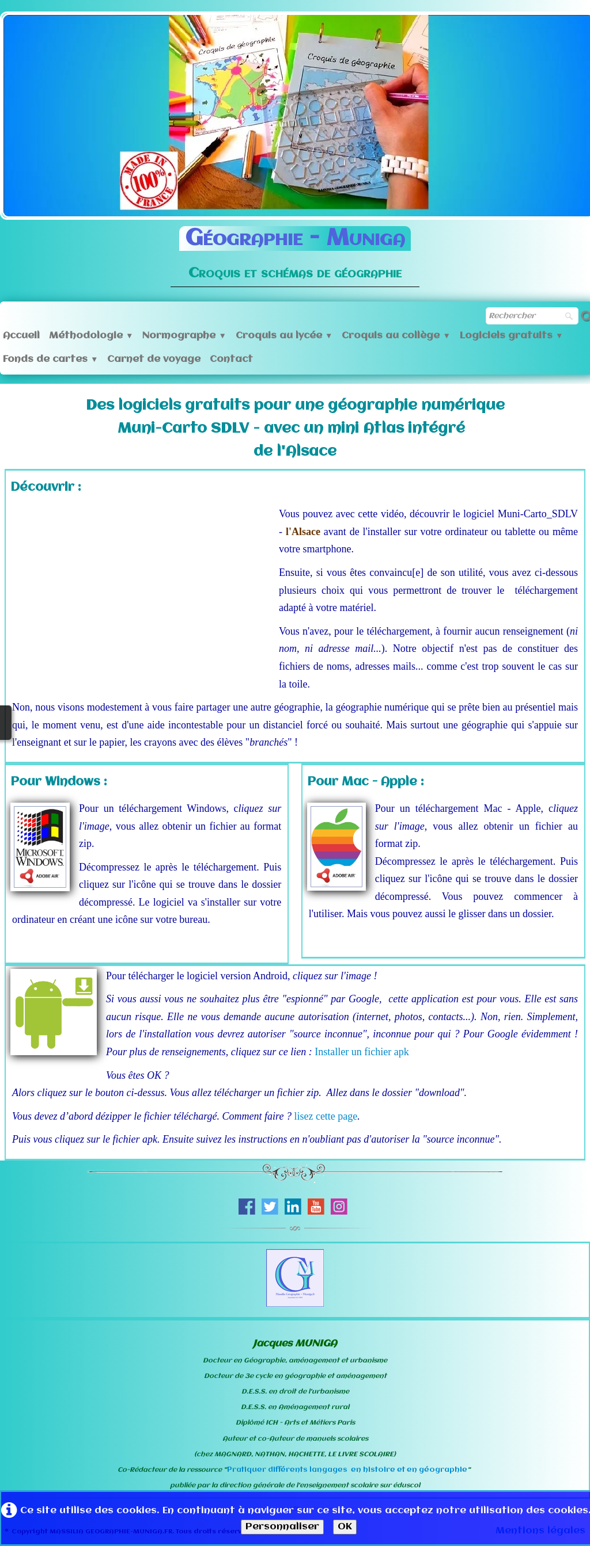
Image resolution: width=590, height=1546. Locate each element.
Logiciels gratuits (511, 336)
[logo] (295, 249)
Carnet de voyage (154, 359)
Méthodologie (91, 336)
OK (345, 1527)
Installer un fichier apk (362, 1052)
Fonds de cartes (50, 359)
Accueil (21, 336)
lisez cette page (325, 1116)
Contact (231, 359)
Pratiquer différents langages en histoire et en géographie (347, 1470)
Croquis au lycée (284, 336)
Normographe (184, 336)
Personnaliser (282, 1527)
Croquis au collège (396, 336)
